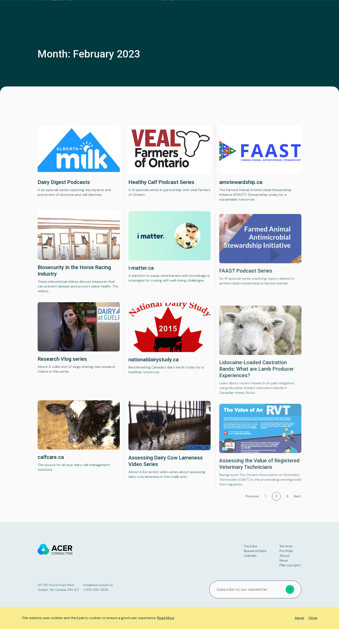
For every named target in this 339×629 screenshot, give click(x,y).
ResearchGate (255, 551)
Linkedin (250, 555)
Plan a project (286, 10)
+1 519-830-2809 (95, 590)
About (219, 10)
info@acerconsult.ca (98, 585)
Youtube (250, 546)
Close (313, 618)
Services (195, 10)
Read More (165, 618)
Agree (299, 618)
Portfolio (244, 10)
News (263, 10)
